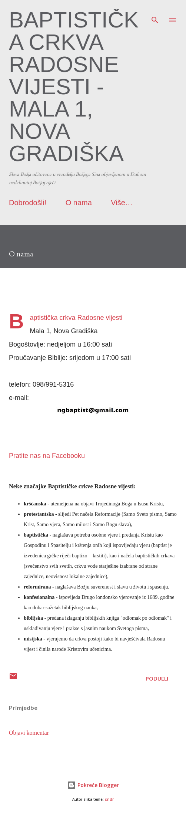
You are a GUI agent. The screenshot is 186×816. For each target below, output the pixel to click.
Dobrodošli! (27, 203)
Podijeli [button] (157, 678)
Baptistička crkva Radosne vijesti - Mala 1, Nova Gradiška (74, 86)
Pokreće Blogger (93, 785)
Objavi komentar (29, 733)
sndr (109, 799)
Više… (122, 203)
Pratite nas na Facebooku (47, 455)
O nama (79, 203)
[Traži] (154, 13)
